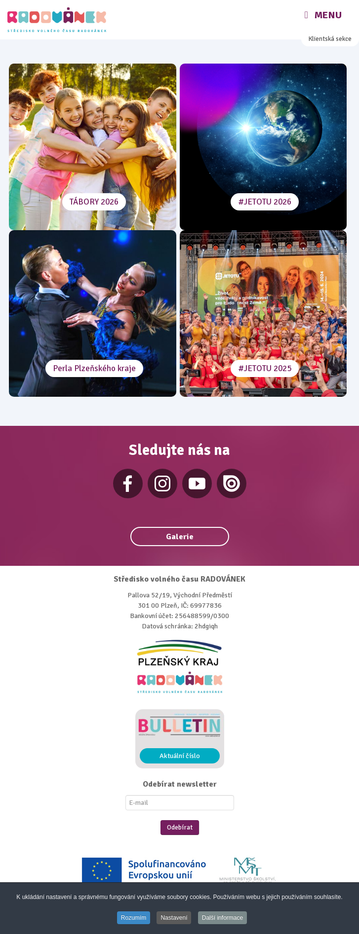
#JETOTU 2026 (264, 202)
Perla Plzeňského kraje (94, 368)
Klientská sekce (330, 39)
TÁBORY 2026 (94, 202)
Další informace (222, 917)
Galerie (180, 537)
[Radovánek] (58, 19)
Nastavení (173, 917)
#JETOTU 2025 (264, 368)
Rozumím (133, 917)
